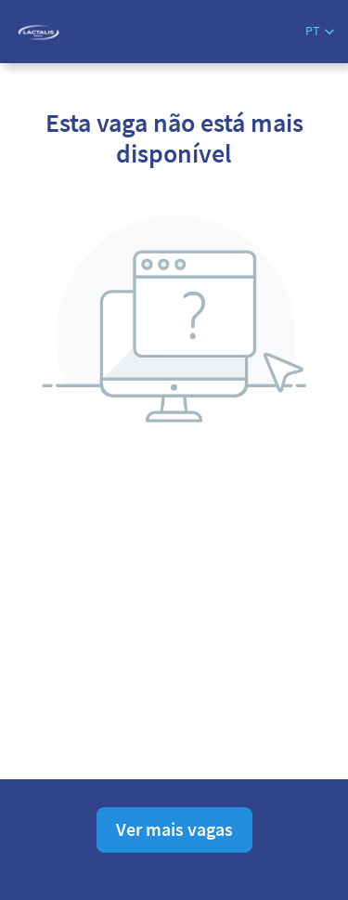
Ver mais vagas (174, 829)
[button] (319, 31)
